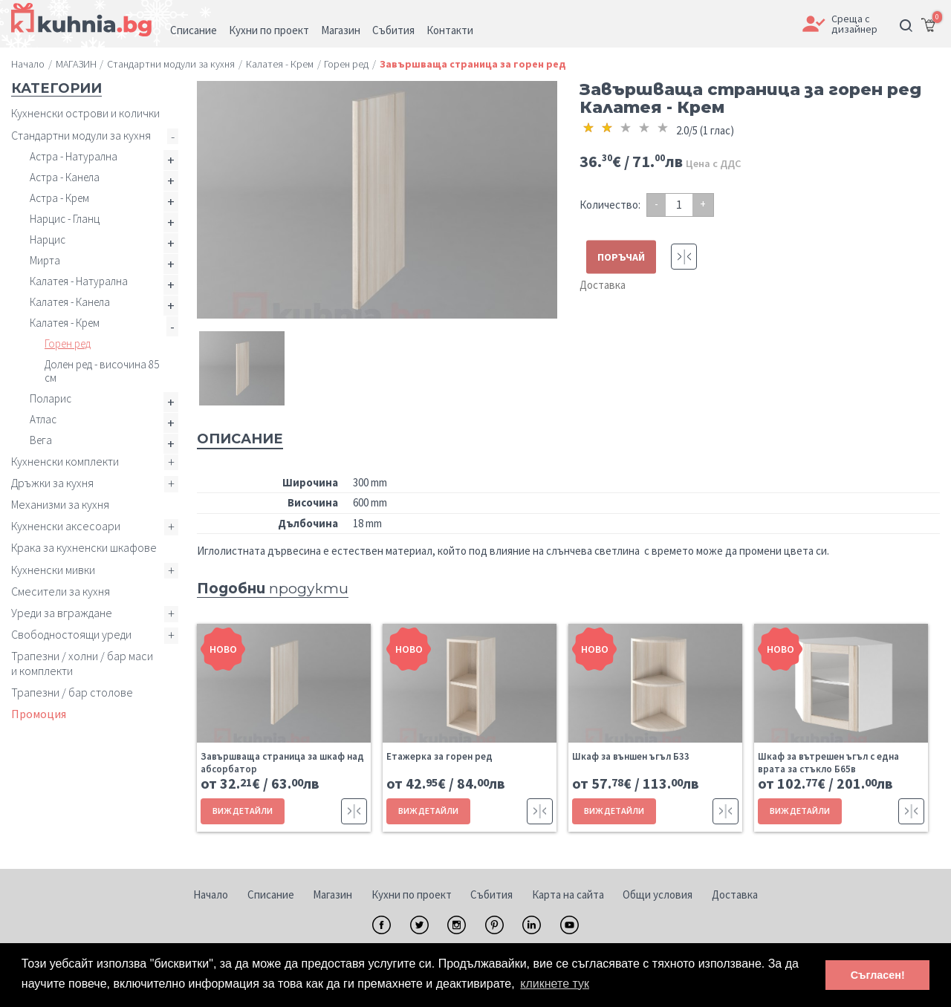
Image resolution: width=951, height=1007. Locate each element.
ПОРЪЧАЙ (621, 257)
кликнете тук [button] (554, 983)
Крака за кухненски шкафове (84, 547)
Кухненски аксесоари (65, 525)
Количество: (610, 205)
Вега (41, 440)
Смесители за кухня (60, 591)
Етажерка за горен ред (439, 756)
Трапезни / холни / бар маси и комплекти (82, 662)
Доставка (603, 285)
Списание (270, 894)
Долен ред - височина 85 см (102, 371)
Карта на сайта (568, 894)
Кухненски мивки (53, 569)
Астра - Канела (65, 177)
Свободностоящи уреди (71, 634)
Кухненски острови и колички (85, 112)
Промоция (38, 713)
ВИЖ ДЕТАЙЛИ (242, 810)
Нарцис (47, 239)
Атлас (43, 419)
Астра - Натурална (73, 156)
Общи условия (657, 894)
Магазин (332, 894)
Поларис (50, 398)
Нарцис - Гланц (65, 219)
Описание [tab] (240, 439)
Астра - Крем (59, 198)
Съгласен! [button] (878, 975)
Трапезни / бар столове (72, 692)
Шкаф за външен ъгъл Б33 (630, 756)
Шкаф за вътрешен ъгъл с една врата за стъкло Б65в (828, 762)
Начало (210, 894)
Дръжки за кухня (52, 482)
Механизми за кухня (60, 504)
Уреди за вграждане (61, 612)
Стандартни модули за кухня (81, 135)
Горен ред (68, 343)
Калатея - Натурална (79, 281)
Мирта (45, 260)
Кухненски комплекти (65, 461)
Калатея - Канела (70, 302)
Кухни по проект (411, 894)
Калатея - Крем (65, 323)
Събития (491, 894)
